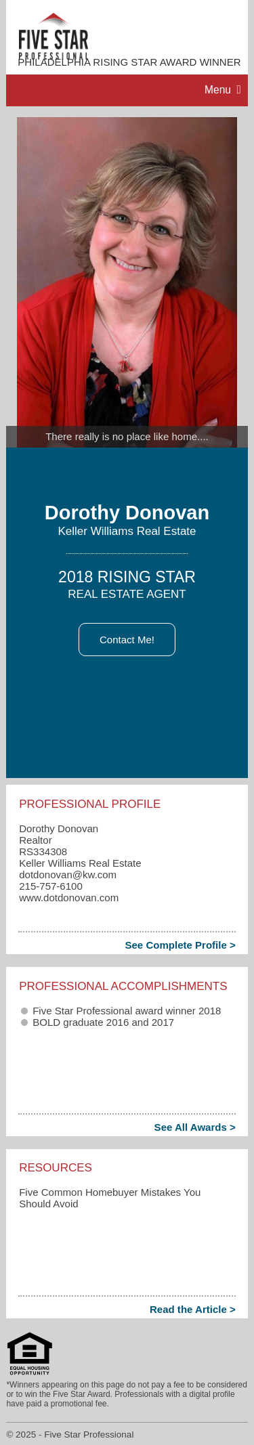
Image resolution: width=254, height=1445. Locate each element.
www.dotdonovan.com (69, 897)
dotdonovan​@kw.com (68, 874)
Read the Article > (193, 1309)
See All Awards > (195, 1127)
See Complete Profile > (180, 945)
